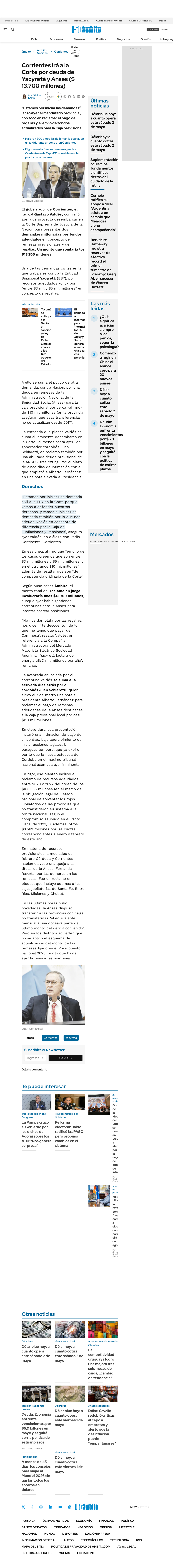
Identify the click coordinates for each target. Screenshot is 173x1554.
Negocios (123, 39)
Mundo (49, 1534)
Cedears (130, 541)
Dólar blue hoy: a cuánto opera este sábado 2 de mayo (103, 120)
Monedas (95, 541)
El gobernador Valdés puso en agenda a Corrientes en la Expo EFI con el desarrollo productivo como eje (52, 153)
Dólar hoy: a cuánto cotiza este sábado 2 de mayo (102, 143)
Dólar (35, 39)
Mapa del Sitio (33, 1546)
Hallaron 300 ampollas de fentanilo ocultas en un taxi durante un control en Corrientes (54, 140)
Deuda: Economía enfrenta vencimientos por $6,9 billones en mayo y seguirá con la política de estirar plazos (111, 445)
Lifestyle (126, 1527)
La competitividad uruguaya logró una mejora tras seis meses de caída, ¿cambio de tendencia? (101, 1364)
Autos (69, 1540)
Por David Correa (115, 1179)
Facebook (32, 1507)
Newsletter (139, 1507)
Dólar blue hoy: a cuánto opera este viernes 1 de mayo (69, 1417)
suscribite (153, 30)
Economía (56, 39)
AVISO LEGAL (126, 1546)
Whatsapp (69, 1507)
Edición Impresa (97, 1534)
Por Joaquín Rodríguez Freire (117, 1253)
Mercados (62, 1527)
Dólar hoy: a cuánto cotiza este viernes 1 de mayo (69, 1464)
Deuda (162, 20)
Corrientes (61, 51)
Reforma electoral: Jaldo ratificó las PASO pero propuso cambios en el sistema (69, 1134)
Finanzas (79, 39)
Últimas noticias (56, 1521)
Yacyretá (71, 1038)
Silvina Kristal (34, 96)
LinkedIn (50, 1507)
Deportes (70, 1534)
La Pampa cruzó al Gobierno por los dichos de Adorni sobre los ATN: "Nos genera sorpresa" (36, 1134)
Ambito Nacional (42, 52)
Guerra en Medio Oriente (109, 20)
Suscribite (65, 1058)
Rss (139, 1540)
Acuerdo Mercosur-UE (140, 20)
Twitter (23, 1507)
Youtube (60, 1507)
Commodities (117, 541)
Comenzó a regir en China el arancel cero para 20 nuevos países (108, 368)
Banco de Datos (34, 1527)
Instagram (40, 1507)
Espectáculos (92, 1540)
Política (101, 39)
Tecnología (119, 1540)
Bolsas (105, 541)
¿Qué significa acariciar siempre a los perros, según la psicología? (109, 331)
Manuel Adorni (81, 20)
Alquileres (61, 20)
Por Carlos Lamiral (32, 1448)
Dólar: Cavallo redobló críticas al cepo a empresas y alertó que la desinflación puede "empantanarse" (102, 1427)
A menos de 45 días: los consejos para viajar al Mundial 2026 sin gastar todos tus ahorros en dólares (36, 1475)
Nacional (29, 1534)
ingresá (165, 30)
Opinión (146, 39)
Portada (29, 1521)
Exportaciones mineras (37, 20)
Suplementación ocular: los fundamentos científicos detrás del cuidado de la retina (104, 172)
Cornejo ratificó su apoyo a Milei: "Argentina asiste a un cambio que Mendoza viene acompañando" (103, 212)
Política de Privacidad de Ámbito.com (80, 1546)
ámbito (26, 51)
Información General (39, 1540)
